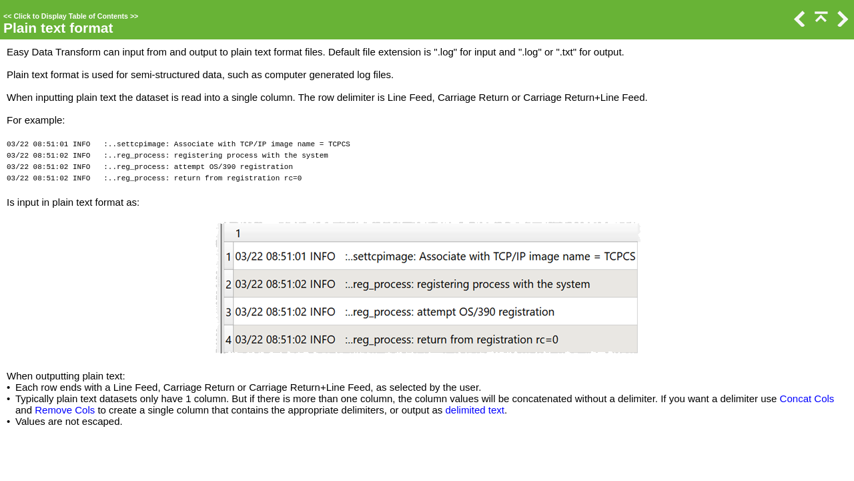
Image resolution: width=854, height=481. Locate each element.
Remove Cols (65, 410)
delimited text (475, 410)
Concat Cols (807, 398)
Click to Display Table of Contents (70, 16)
